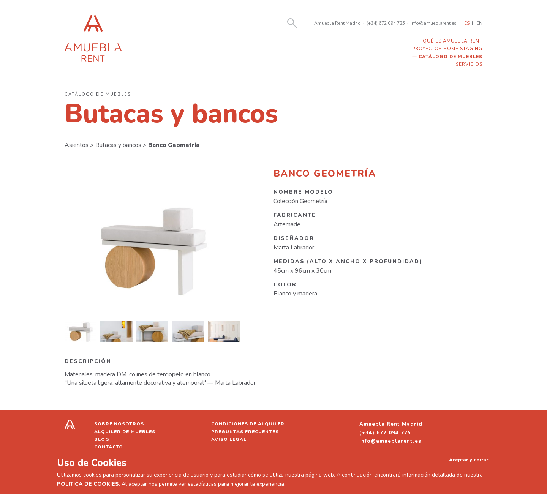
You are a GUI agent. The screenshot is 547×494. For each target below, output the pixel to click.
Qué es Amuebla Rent (452, 41)
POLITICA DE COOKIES (88, 484)
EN (479, 23)
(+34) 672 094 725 (386, 23)
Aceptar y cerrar (468, 459)
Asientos (77, 145)
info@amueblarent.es (434, 23)
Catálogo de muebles (450, 57)
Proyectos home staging (447, 49)
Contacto (108, 447)
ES (467, 23)
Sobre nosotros (119, 424)
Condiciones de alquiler (248, 424)
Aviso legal (229, 439)
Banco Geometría (173, 145)
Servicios (469, 64)
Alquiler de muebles (124, 432)
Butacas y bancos (118, 145)
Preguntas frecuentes (245, 432)
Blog (101, 439)
